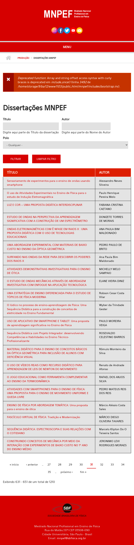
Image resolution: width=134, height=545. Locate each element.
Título (7, 119)
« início (14, 464)
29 (70, 464)
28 (59, 464)
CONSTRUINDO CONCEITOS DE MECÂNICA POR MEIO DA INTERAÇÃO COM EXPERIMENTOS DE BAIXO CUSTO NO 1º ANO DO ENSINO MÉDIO (47, 445)
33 (112, 464)
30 (81, 464)
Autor (66, 119)
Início (8, 58)
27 (49, 464)
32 (101, 464)
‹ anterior (32, 464)
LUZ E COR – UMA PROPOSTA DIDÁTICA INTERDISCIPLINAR (44, 204)
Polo (6, 138)
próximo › (67, 472)
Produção (23, 58)
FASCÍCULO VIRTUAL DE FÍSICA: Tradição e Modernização (43, 417)
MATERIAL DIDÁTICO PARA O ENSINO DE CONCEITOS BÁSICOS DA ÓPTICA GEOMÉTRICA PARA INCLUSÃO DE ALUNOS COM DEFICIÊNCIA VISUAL (47, 353)
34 (122, 464)
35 (49, 472)
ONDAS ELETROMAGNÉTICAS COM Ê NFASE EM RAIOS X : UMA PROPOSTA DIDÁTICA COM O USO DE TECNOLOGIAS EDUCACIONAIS (47, 233)
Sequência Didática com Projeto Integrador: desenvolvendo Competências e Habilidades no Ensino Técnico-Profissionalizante (45, 337)
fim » (83, 472)
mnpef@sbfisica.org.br (71, 538)
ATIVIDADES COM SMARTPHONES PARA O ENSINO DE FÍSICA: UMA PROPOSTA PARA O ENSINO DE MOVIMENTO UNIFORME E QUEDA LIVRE (47, 393)
